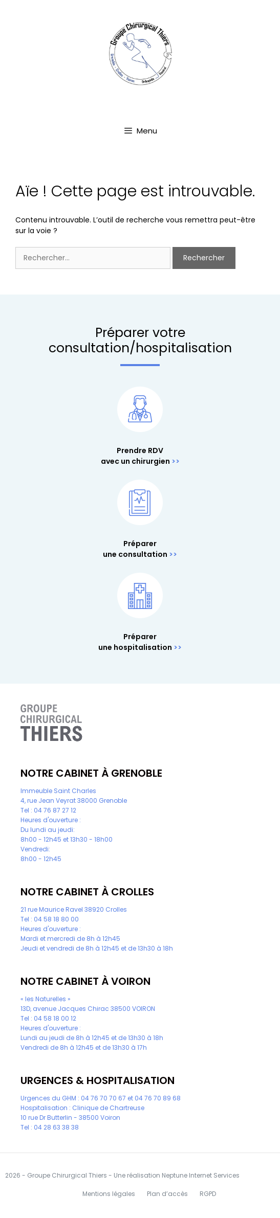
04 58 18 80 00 (56, 919)
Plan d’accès (167, 1193)
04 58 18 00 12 (55, 1018)
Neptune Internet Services (201, 1175)
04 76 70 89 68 (158, 1098)
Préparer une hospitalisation (135, 641)
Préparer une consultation (135, 548)
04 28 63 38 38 (56, 1127)
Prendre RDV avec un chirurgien (135, 455)
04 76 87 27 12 (55, 810)
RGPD (208, 1193)
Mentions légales (108, 1193)
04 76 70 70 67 (103, 1098)
